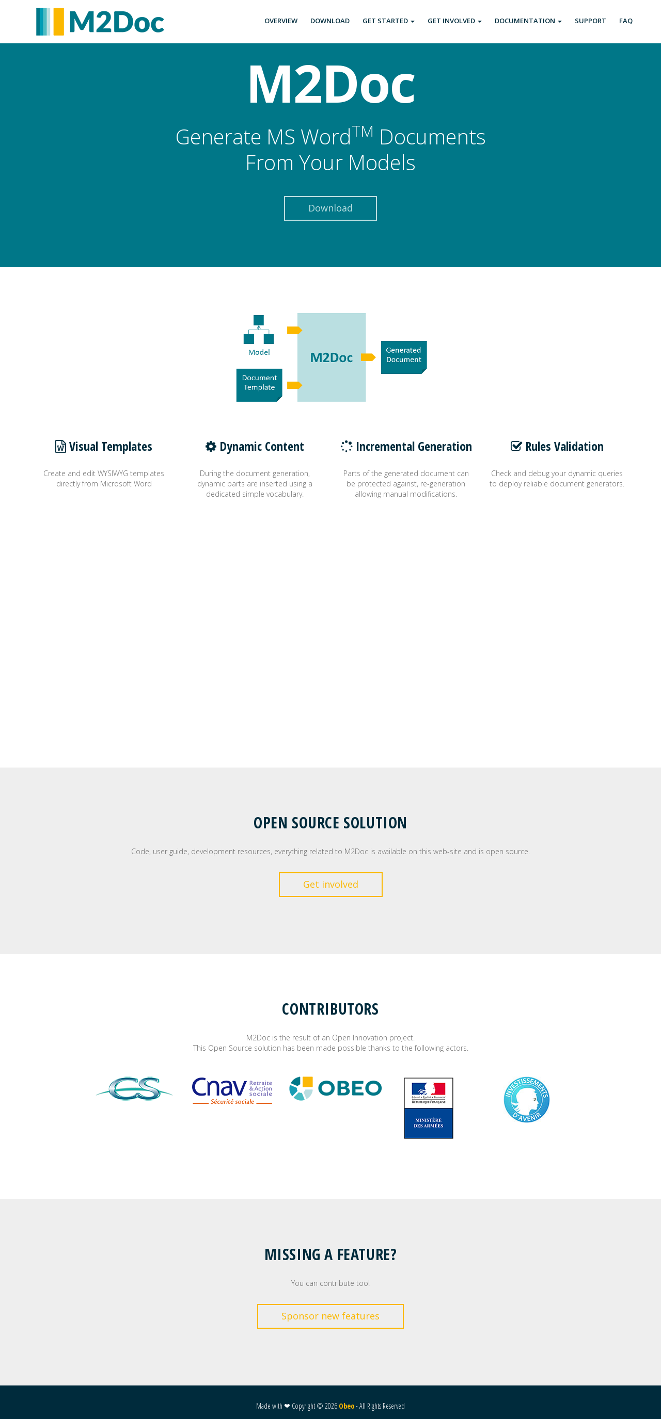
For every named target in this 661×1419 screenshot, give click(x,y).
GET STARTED (389, 20)
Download (330, 208)
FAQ (626, 20)
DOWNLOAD (330, 20)
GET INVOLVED (455, 20)
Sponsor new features (330, 1316)
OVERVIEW (280, 20)
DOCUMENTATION (528, 20)
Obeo (346, 1406)
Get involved (330, 884)
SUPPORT (590, 20)
